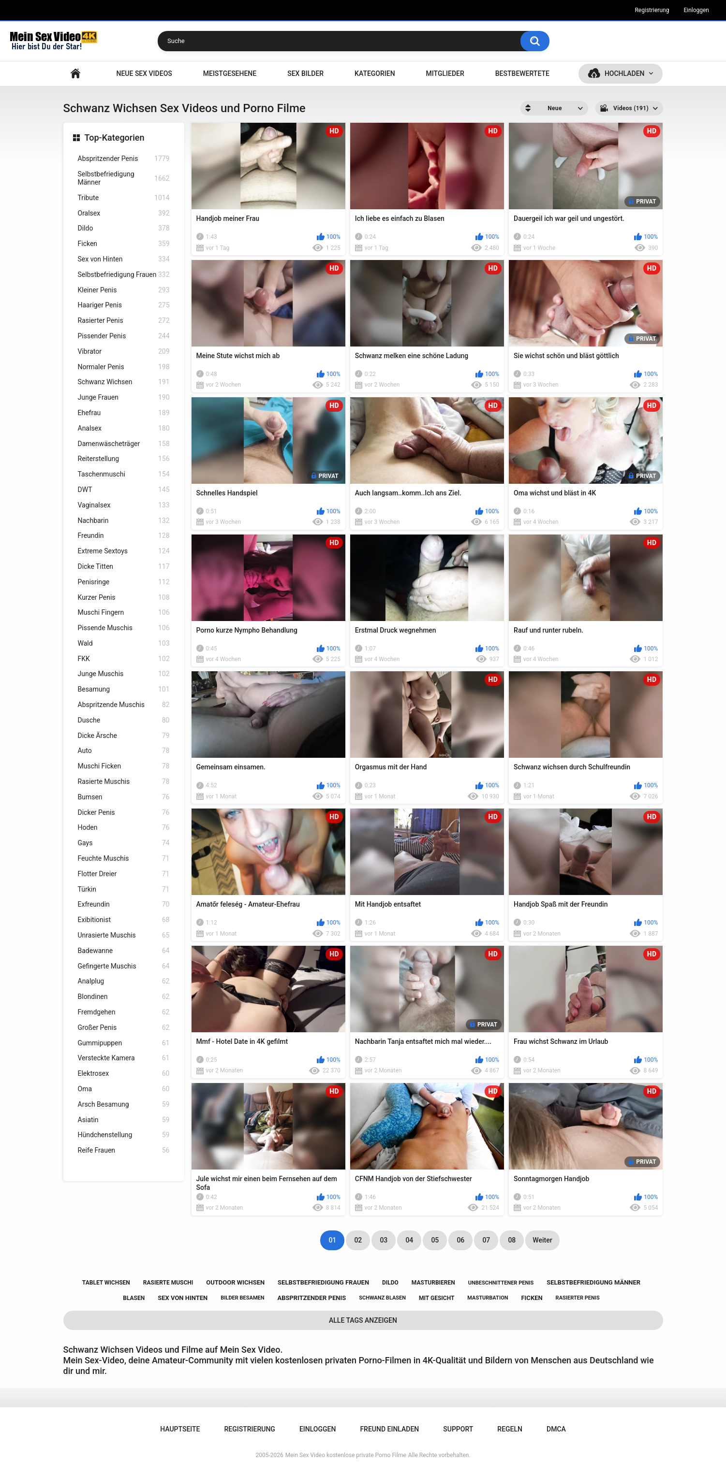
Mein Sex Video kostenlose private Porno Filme (345, 1455)
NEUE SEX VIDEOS (144, 73)
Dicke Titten (124, 567)
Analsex (124, 428)
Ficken (124, 244)
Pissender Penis (124, 336)
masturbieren (433, 1282)
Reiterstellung (124, 459)
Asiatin (124, 1120)
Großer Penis (124, 1028)
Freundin (124, 536)
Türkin (124, 889)
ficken (531, 1297)
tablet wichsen (106, 1282)
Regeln (509, 1429)
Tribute (124, 198)
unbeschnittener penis (500, 1283)
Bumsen (124, 797)
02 (358, 1240)
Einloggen (696, 10)
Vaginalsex (124, 505)
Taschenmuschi (124, 474)
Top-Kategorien (115, 137)
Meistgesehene (229, 73)
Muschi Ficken (124, 766)
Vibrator (124, 351)
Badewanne (124, 951)
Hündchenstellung (124, 1135)
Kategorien (375, 73)
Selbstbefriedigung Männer (124, 178)
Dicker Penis (124, 813)
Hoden (124, 828)
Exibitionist (124, 920)
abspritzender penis (311, 1297)
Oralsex (124, 213)
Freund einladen (389, 1429)
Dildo (124, 228)
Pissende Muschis (124, 628)
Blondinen (124, 997)
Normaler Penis (124, 367)
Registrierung (652, 10)
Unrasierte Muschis (124, 935)
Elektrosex (124, 1073)
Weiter (542, 1240)
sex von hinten (182, 1297)
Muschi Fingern (124, 612)
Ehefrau (124, 413)
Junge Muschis (124, 674)
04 (409, 1240)
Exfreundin (124, 904)
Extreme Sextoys (124, 551)
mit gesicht (436, 1298)
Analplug (124, 981)
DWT (124, 490)
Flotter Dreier (124, 874)
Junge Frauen (124, 397)
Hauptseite (75, 73)
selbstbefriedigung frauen (323, 1282)
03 (383, 1240)
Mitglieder (445, 73)
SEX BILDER (305, 73)
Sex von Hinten (124, 259)
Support (458, 1429)
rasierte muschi (168, 1282)
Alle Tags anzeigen (363, 1320)
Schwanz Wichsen (124, 382)
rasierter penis (578, 1298)
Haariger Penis (124, 305)
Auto (124, 751)
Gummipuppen (124, 1043)
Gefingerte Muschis (124, 966)
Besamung (124, 689)
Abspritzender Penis (124, 159)
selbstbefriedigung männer (593, 1282)
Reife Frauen (124, 1150)
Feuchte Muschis (124, 858)
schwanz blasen (382, 1298)
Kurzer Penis (124, 597)
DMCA (556, 1429)
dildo (390, 1282)
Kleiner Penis (124, 290)
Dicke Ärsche (124, 736)
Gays (124, 843)
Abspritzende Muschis (124, 705)
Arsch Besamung (124, 1104)
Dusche (124, 720)
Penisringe (124, 582)
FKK (124, 659)
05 (435, 1240)
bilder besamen (242, 1298)
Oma (124, 1089)
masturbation (487, 1298)
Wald (124, 643)
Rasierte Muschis (124, 782)
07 (486, 1240)
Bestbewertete (522, 73)
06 (460, 1240)
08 (512, 1240)
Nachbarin (124, 521)
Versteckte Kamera (124, 1058)
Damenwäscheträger (124, 444)
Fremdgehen (124, 1012)
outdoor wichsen (235, 1282)
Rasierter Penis (124, 321)
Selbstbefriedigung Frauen (124, 275)
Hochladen (625, 73)
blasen (134, 1298)
